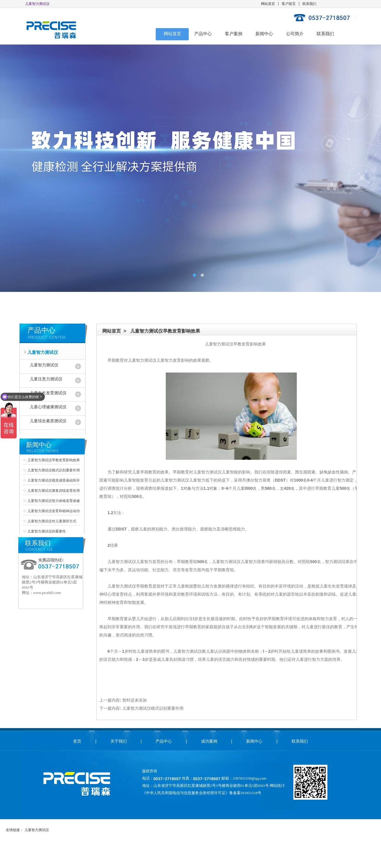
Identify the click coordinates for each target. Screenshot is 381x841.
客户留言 (289, 4)
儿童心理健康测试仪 (48, 407)
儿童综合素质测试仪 (48, 421)
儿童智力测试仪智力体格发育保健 (53, 501)
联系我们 (309, 4)
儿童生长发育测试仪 (48, 393)
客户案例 (233, 33)
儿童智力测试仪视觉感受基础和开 (53, 480)
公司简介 (295, 33)
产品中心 (203, 33)
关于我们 (118, 741)
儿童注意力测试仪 (46, 379)
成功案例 (209, 741)
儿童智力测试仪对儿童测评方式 (51, 521)
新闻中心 (264, 33)
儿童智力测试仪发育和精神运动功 (53, 511)
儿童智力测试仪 (42, 352)
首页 (77, 741)
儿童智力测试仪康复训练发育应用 (53, 491)
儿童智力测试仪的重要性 (46, 531)
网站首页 (268, 4)
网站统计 (277, 785)
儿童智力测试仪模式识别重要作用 (53, 470)
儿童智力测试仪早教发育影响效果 (53, 460)
